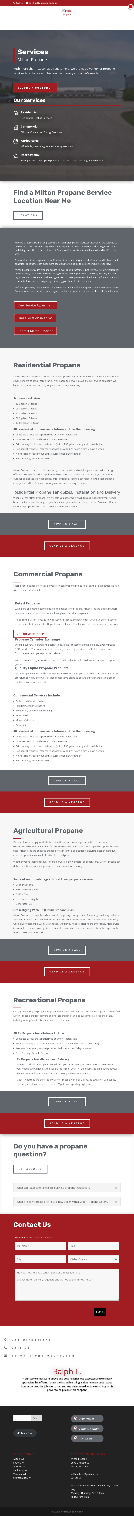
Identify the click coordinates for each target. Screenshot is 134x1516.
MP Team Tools (25, 1433)
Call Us (19, 2)
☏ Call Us (76, 1477)
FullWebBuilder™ (73, 1511)
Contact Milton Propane (35, 331)
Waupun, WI (19, 1474)
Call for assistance (30, 634)
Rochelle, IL (19, 1466)
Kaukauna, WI (20, 1470)
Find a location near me (35, 318)
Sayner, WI (18, 1462)
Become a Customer (35, 88)
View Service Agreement (36, 305)
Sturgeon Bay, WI (22, 1477)
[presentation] (39, 1313)
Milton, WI (18, 1458)
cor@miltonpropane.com (43, 1355)
